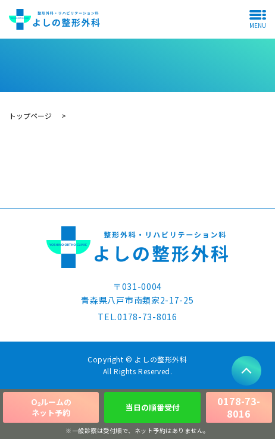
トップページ (30, 115)
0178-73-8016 (238, 407)
